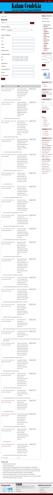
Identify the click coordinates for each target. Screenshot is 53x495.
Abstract (2, 44)
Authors (2, 37)
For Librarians (46, 135)
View (44, 84)
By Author (45, 120)
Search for (3, 22)
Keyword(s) (3, 29)
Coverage (2, 72)
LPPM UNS (42, 489)
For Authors (46, 133)
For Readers (46, 131)
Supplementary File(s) (5, 50)
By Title (45, 122)
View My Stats (18, 491)
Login (45, 1)
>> (20, 457)
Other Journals (46, 124)
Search (5, 16)
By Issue (45, 119)
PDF (34, 88)
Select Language (45, 91)
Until (2, 59)
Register (49, 1)
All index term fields (4, 75)
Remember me (46, 62)
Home (2, 16)
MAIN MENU (3, 12)
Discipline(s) (3, 66)
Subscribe (45, 86)
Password (44, 59)
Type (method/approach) (5, 69)
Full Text (2, 47)
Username (44, 56)
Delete (31, 30)
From (2, 57)
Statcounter (18, 489)
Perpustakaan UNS (43, 492)
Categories (46, 126)
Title (2, 41)
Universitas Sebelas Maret (45, 487)
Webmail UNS (42, 490)
